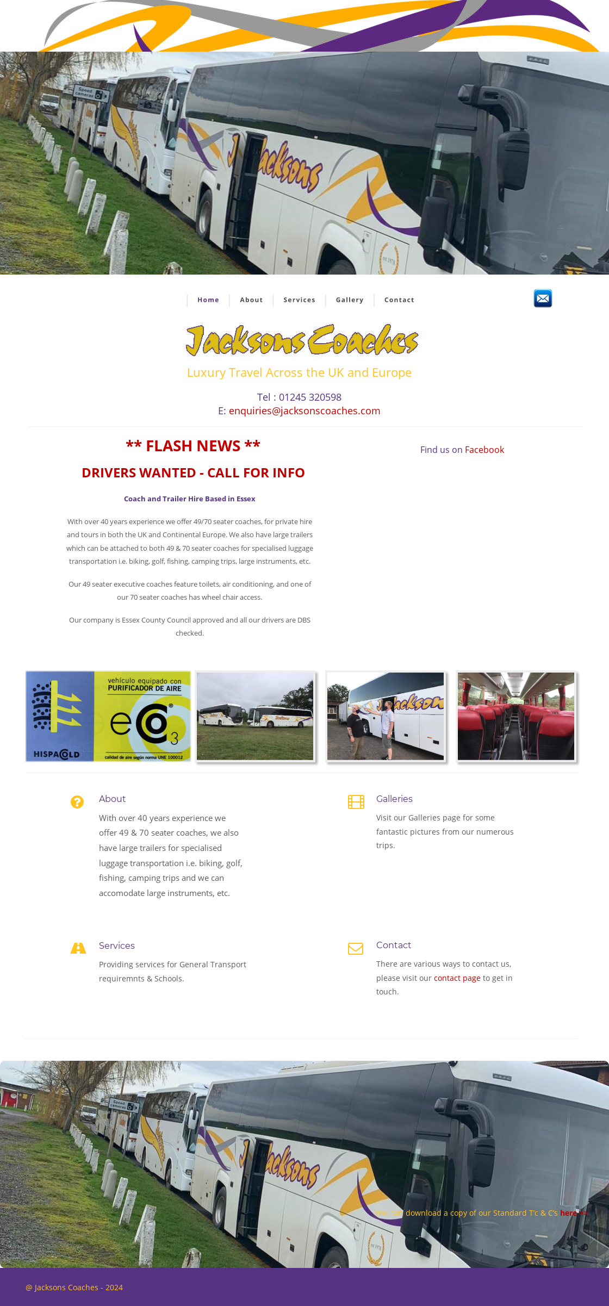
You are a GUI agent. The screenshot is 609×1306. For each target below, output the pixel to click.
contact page (458, 978)
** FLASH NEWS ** (193, 445)
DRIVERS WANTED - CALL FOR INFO (193, 472)
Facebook (484, 450)
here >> (574, 1213)
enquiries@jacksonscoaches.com (305, 410)
